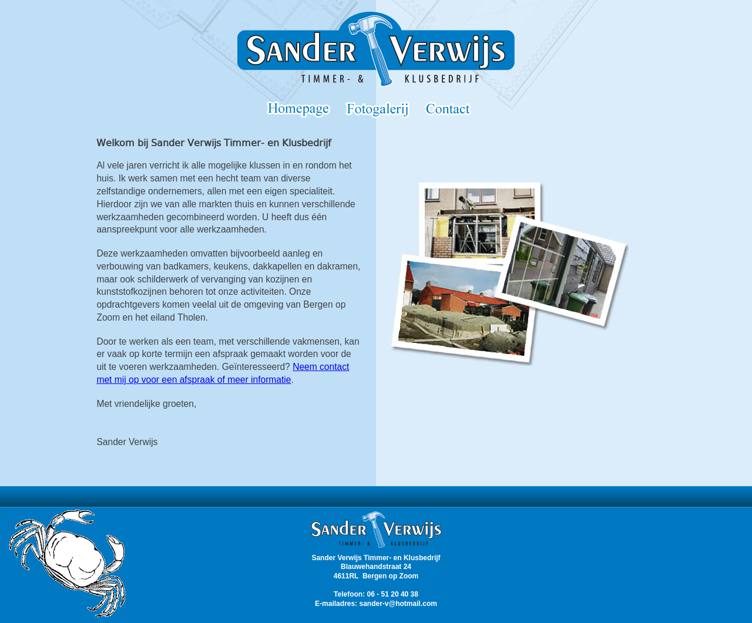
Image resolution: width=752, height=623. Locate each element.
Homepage (298, 110)
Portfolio (377, 110)
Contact (448, 110)
